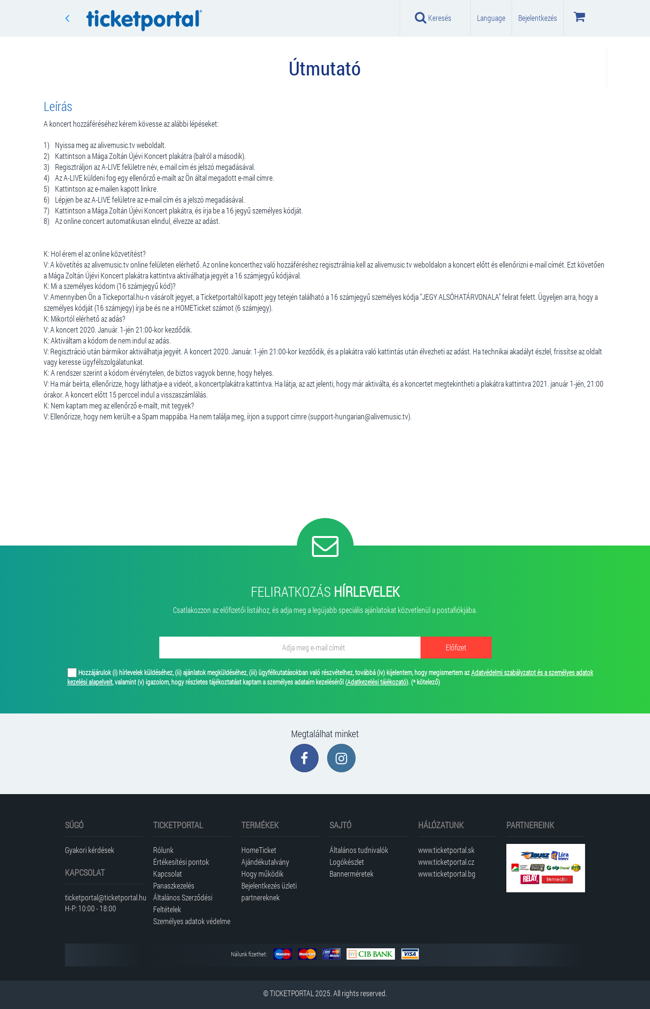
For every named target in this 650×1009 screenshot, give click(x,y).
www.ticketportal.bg (447, 874)
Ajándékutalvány (265, 862)
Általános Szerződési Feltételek (182, 903)
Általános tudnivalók (359, 850)
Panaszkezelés (173, 885)
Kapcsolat (167, 874)
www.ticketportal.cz (446, 862)
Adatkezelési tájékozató (376, 681)
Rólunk (163, 850)
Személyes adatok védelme (191, 921)
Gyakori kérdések (89, 850)
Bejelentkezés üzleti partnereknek (269, 891)
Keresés (433, 17)
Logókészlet (347, 862)
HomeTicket (258, 850)
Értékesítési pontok (181, 862)
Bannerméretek (352, 874)
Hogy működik (262, 874)
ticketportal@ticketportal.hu (104, 897)
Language (491, 18)
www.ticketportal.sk (446, 850)
